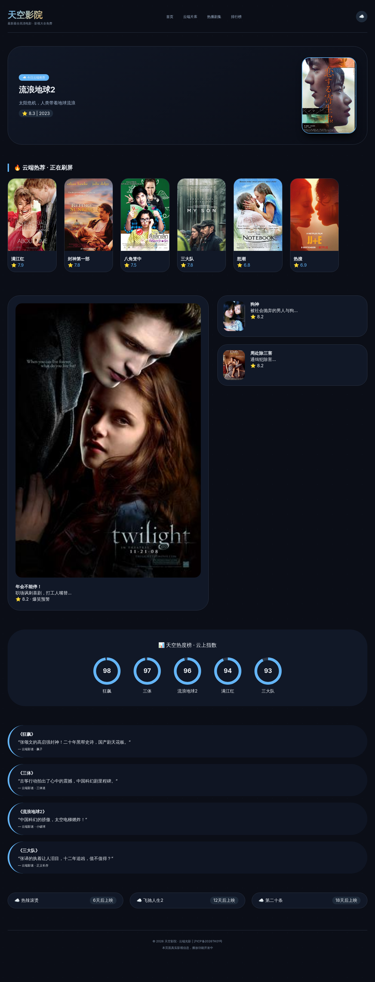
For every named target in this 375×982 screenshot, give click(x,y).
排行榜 (236, 17)
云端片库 (190, 17)
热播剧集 (214, 17)
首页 (169, 17)
